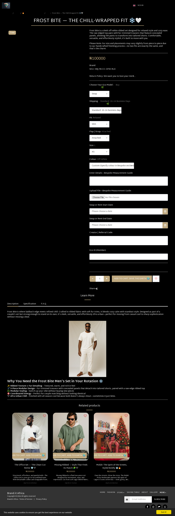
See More (163, 76)
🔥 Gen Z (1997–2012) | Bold (33, 13)
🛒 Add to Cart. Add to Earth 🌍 (26, 455)
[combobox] (99, 94)
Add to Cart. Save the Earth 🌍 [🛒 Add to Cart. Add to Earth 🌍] (132, 279)
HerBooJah (101, 65)
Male (48, 13)
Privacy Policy (41, 499)
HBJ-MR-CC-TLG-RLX (71, 483)
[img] (30, 436)
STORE (17, 13)
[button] (148, 5)
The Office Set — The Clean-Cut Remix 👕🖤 (30, 466)
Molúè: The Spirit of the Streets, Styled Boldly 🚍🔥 (111, 466)
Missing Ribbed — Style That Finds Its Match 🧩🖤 (70, 466)
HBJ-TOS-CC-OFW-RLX (30, 483)
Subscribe (159, 499)
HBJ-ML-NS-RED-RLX (111, 483)
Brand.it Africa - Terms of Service (19, 499)
